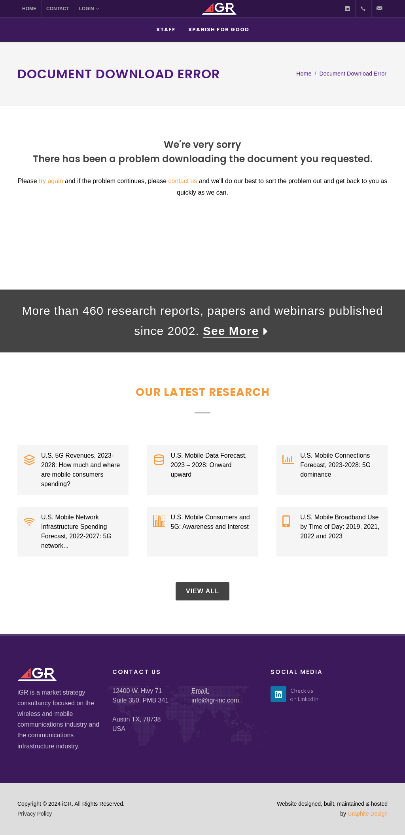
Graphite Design (368, 813)
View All (202, 591)
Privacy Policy (34, 813)
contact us (182, 181)
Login (89, 9)
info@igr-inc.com (215, 700)
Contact (57, 8)
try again (51, 181)
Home (29, 8)
